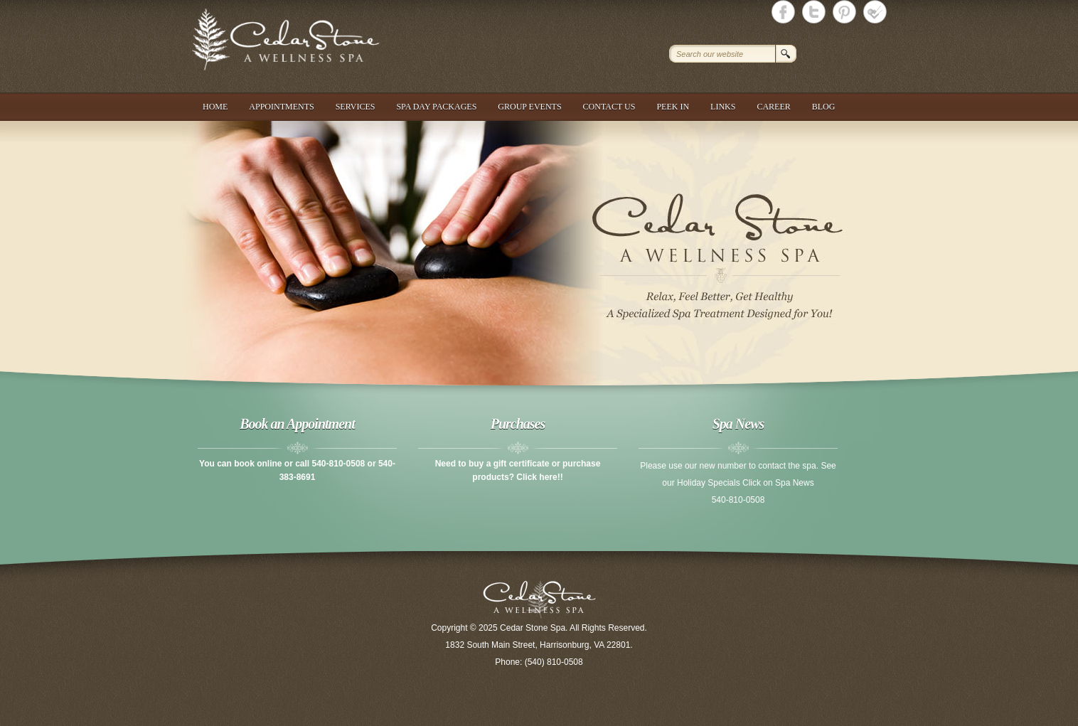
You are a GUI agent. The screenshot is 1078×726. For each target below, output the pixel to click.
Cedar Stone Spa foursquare (875, 11)
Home (215, 107)
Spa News (738, 424)
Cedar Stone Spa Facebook (783, 11)
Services (355, 107)
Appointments (281, 107)
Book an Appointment (297, 424)
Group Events (529, 107)
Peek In (672, 107)
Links (722, 107)
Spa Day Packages (436, 107)
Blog (824, 107)
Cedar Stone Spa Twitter (814, 11)
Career (773, 107)
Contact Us (609, 107)
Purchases (518, 424)
